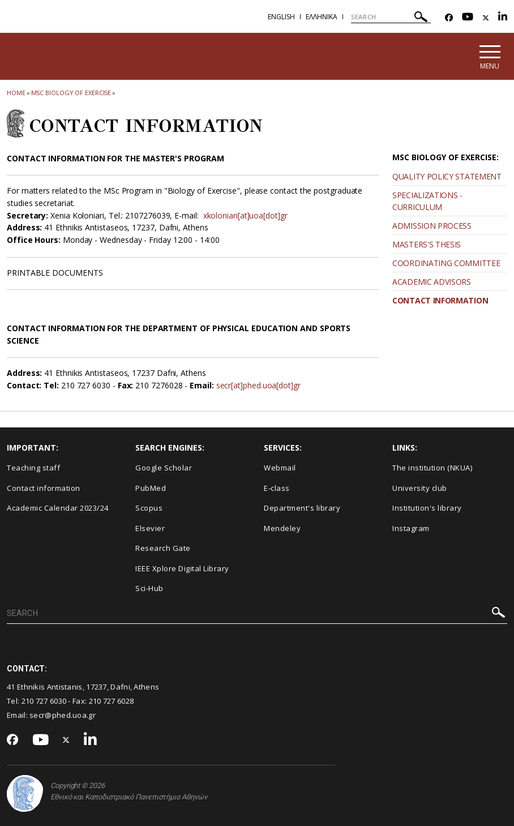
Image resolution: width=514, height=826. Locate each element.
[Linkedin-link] (502, 18)
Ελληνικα (321, 17)
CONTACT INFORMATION (440, 300)
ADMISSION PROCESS (432, 225)
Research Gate (163, 548)
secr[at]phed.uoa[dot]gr (259, 385)
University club (419, 488)
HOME (16, 92)
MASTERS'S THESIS (426, 244)
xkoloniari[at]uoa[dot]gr (247, 215)
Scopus (148, 508)
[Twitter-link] (485, 18)
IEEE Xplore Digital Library (182, 568)
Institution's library (427, 508)
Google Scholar (163, 468)
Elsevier (150, 528)
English (281, 17)
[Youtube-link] (467, 18)
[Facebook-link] (449, 18)
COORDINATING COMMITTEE (446, 263)
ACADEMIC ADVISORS (431, 281)
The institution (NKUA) (432, 468)
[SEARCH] (391, 17)
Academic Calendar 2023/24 (58, 508)
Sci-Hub (149, 589)
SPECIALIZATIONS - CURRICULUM (427, 201)
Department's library (302, 508)
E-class (277, 488)
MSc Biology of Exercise (71, 92)
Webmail (280, 468)
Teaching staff (33, 468)
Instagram (411, 528)
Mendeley (282, 528)
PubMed (150, 488)
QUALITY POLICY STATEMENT (447, 176)
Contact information (43, 488)
